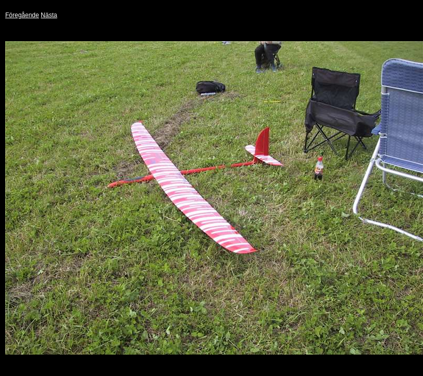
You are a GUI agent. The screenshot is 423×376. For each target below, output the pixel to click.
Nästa (49, 15)
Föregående (22, 15)
